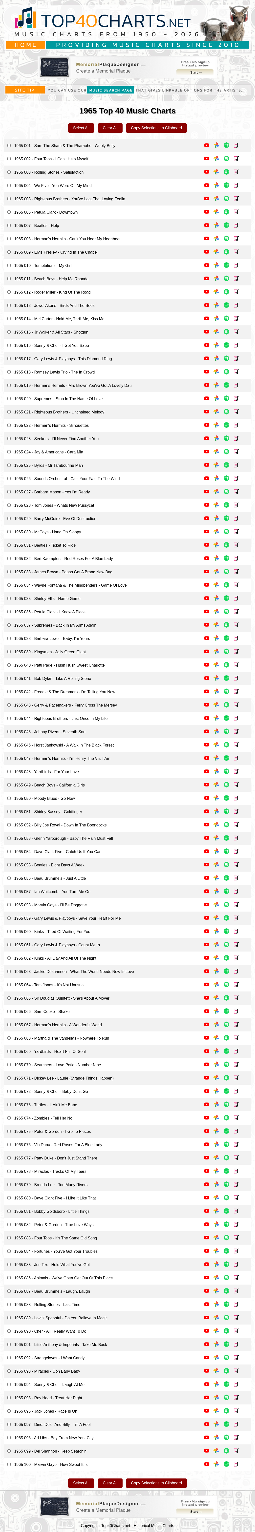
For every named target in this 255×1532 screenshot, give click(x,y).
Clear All (110, 128)
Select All (81, 128)
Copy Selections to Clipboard (156, 128)
